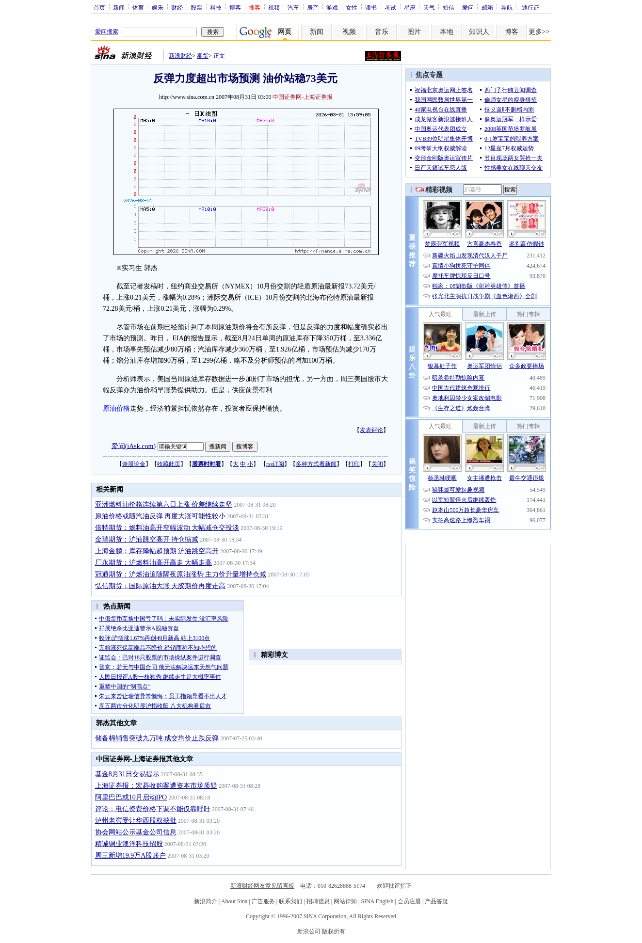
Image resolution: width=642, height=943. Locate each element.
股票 (196, 7)
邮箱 (487, 7)
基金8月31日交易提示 (127, 774)
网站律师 (345, 901)
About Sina (234, 901)
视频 (274, 7)
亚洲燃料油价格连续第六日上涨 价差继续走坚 (164, 504)
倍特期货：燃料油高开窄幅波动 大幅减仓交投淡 (167, 527)
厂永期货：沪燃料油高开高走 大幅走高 (153, 562)
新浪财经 (180, 55)
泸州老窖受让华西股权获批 (136, 820)
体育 (138, 7)
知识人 (479, 31)
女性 (351, 7)
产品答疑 (436, 901)
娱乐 (157, 7)
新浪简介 (205, 901)
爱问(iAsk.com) (134, 445)
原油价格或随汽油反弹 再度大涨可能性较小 (160, 516)
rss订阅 (275, 464)
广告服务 (263, 901)
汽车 (293, 7)
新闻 (119, 7)
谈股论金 (133, 464)
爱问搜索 (106, 31)
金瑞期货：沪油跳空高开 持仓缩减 (147, 539)
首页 (99, 7)
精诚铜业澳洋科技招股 (129, 843)
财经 (177, 7)
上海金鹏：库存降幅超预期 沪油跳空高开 (157, 551)
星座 (410, 7)
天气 (429, 7)
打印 (354, 464)
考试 (390, 7)
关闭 (377, 464)
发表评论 (371, 430)
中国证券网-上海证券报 (303, 97)
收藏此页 (168, 464)
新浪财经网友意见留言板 (262, 885)
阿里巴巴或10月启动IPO (131, 797)
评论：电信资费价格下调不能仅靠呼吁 (152, 809)
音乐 (381, 31)
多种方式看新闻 (316, 464)
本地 (446, 31)
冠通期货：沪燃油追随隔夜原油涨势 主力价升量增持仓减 (181, 574)
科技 (216, 7)
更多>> (539, 31)
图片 (414, 31)
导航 (507, 7)
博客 (235, 7)
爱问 (468, 7)
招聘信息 (318, 901)
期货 (203, 55)
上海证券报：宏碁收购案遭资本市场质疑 (156, 785)
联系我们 (290, 901)
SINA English (377, 901)
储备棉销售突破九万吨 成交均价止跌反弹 (157, 738)
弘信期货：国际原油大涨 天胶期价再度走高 (160, 586)
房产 (313, 7)
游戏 (332, 7)
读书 (371, 7)
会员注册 (409, 901)
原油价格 (116, 408)
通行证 (530, 7)
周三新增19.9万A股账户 (130, 855)
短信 (448, 7)
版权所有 (333, 931)
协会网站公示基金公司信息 (136, 832)
